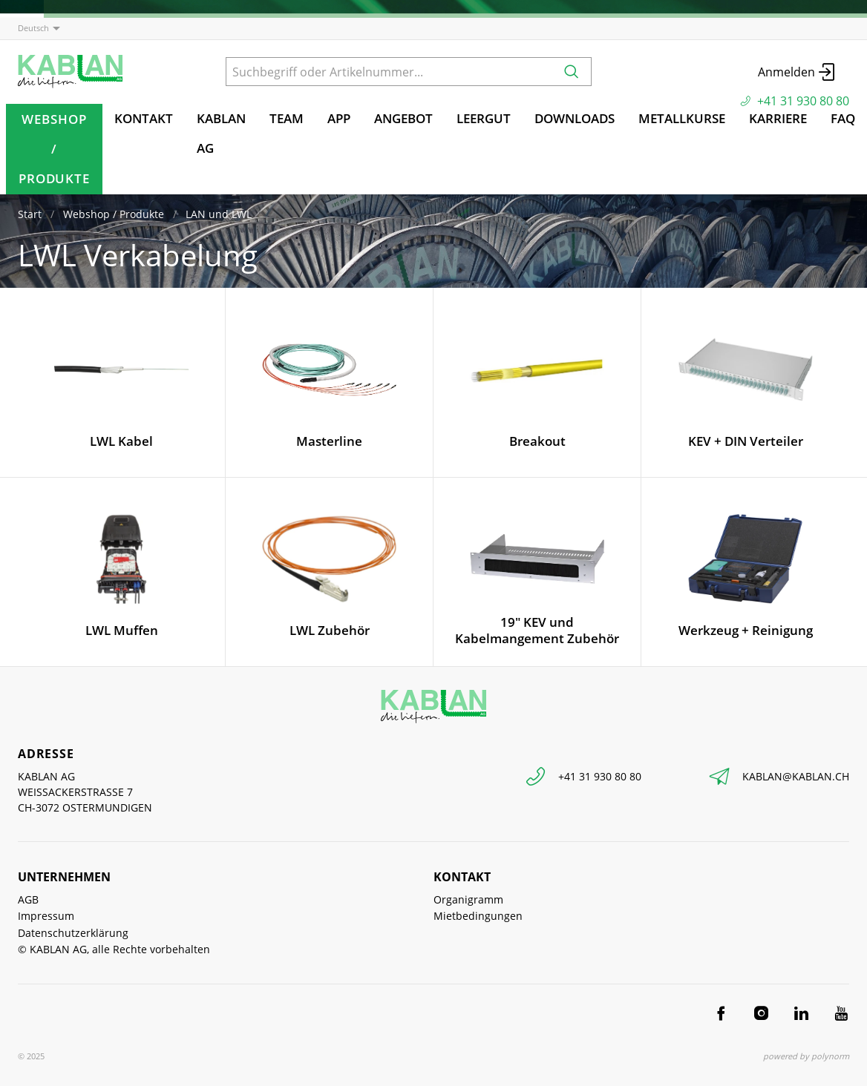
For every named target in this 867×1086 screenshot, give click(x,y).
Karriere (778, 118)
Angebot (403, 118)
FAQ (843, 118)
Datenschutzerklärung (73, 933)
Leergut (484, 118)
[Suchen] (572, 71)
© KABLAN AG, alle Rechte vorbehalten (114, 949)
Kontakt (143, 118)
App (338, 118)
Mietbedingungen (478, 916)
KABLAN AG (221, 133)
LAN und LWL (219, 214)
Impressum (46, 916)
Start (30, 214)
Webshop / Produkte (54, 149)
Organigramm (468, 899)
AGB (28, 899)
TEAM (286, 118)
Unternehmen (64, 877)
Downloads (574, 118)
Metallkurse (681, 118)
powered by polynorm (806, 1056)
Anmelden (797, 72)
